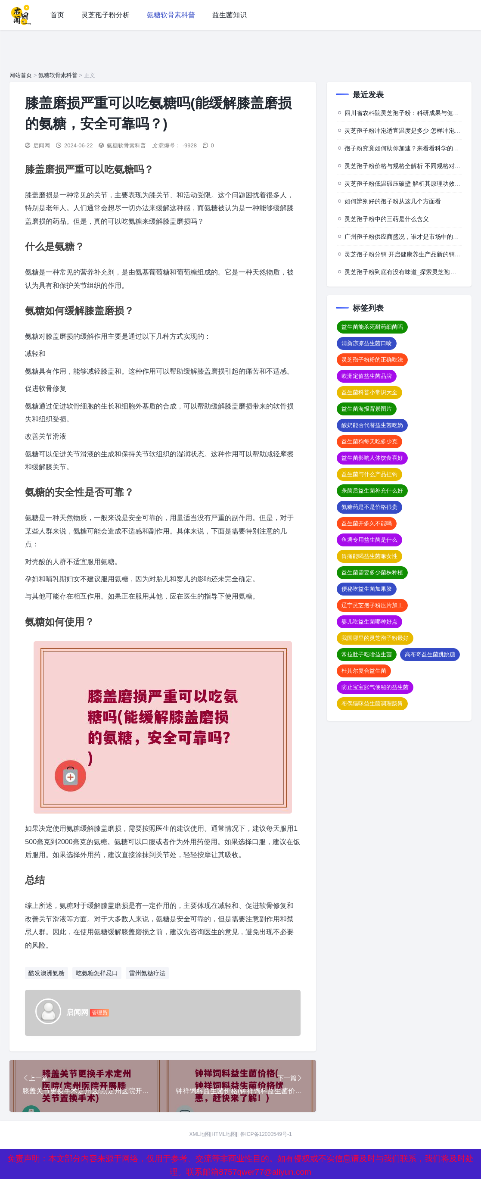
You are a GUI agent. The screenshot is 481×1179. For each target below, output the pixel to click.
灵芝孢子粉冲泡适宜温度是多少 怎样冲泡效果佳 (408, 130)
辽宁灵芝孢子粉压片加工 (372, 605)
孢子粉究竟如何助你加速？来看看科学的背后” (405, 148)
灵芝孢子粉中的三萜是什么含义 (386, 218)
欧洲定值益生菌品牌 (366, 376)
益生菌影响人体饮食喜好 (372, 458)
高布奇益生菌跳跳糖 (430, 654)
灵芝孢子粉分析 (105, 15)
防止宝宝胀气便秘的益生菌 (375, 687)
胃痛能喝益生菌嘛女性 (369, 556)
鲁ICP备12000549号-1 (266, 1134)
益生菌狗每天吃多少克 (369, 441)
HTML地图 (223, 1134)
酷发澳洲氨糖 (46, 973)
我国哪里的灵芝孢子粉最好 (375, 638)
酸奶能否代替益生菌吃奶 (372, 425)
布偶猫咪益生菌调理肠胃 (372, 703)
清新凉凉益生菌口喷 (366, 343)
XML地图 (199, 1134)
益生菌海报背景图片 (366, 408)
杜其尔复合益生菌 (363, 670)
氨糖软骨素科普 (171, 15)
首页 (57, 15)
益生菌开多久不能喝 (366, 523)
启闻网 (41, 145)
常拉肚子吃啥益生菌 (366, 654)
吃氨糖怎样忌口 (97, 973)
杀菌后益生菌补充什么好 (372, 490)
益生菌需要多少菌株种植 (372, 572)
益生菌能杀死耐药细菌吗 (372, 327)
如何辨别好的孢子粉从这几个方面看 (392, 201)
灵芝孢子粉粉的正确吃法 (372, 359)
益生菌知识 (229, 15)
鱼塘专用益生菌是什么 (369, 539)
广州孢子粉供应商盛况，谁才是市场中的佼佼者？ (410, 236)
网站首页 (20, 75)
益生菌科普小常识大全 (369, 392)
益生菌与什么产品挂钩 (369, 474)
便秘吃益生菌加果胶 (366, 589)
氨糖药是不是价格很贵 (369, 507)
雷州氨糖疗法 (147, 973)
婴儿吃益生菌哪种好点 (369, 621)
